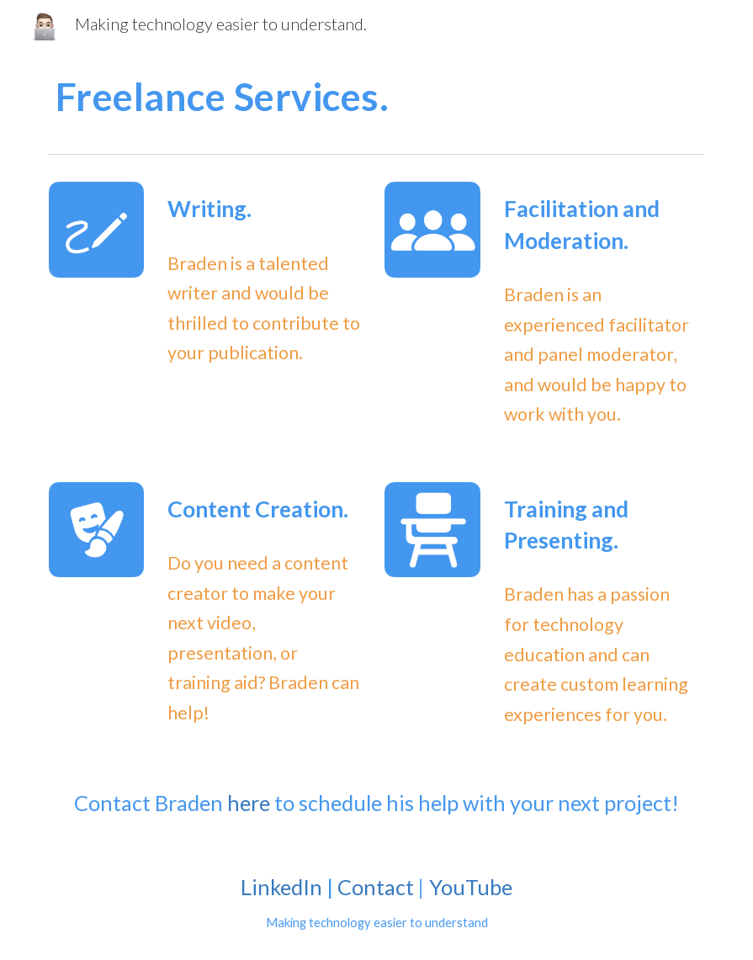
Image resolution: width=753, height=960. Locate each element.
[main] (376, 96)
